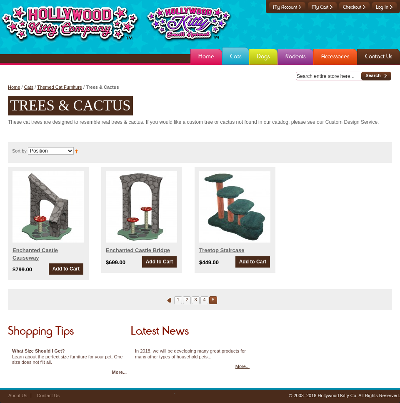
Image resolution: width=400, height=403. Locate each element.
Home (14, 87)
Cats (29, 87)
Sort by (19, 150)
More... (119, 372)
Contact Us (48, 395)
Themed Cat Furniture (59, 87)
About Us (17, 395)
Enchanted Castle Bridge (138, 250)
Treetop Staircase (221, 250)
